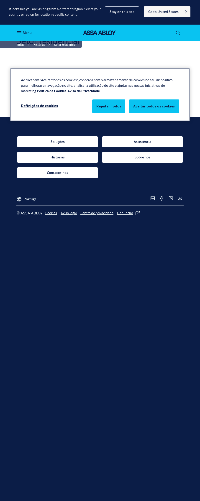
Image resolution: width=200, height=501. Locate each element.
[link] (167, 11)
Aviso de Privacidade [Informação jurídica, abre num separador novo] (83, 91)
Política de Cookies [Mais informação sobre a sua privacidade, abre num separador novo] (51, 91)
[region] (100, 94)
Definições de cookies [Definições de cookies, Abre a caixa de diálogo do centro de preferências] (39, 106)
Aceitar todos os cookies (154, 106)
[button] (122, 11)
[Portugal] (26, 198)
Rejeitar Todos (108, 106)
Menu (27, 33)
